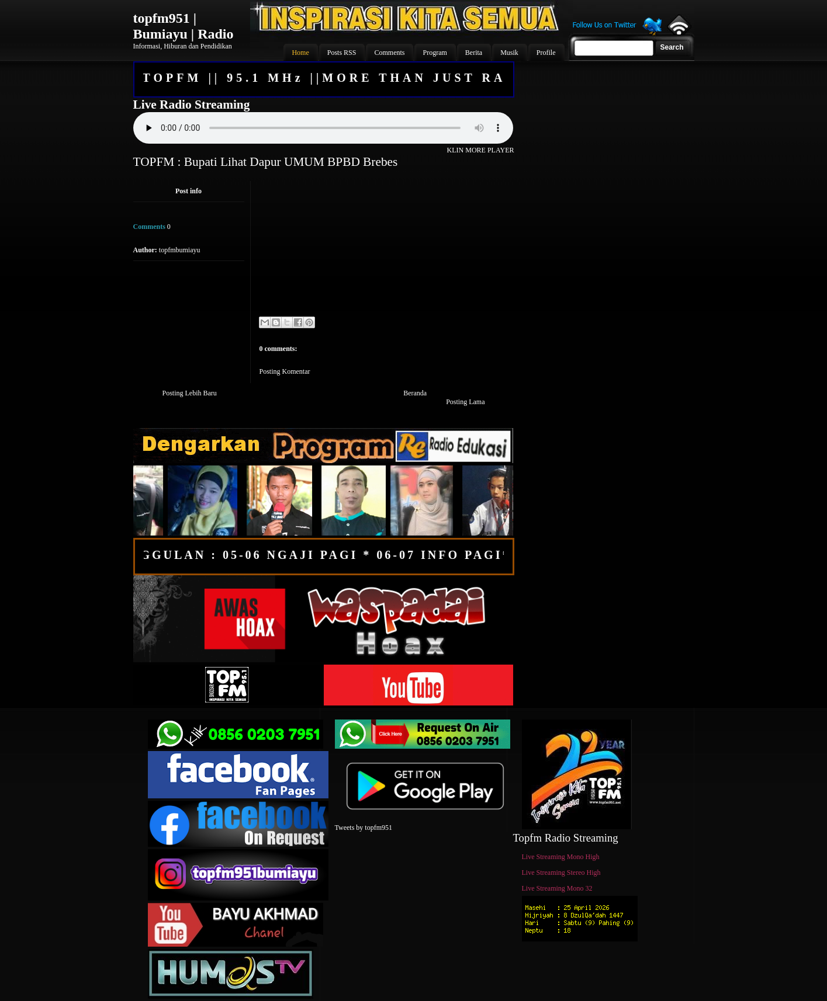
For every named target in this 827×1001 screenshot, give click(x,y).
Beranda (415, 393)
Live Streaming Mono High (561, 857)
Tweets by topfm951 (363, 827)
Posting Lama (465, 402)
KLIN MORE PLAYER (480, 150)
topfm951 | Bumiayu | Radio (183, 26)
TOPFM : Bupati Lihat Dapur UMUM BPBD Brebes (265, 162)
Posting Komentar (284, 371)
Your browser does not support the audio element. (323, 128)
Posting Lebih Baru (189, 393)
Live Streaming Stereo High (561, 872)
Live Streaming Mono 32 (557, 888)
